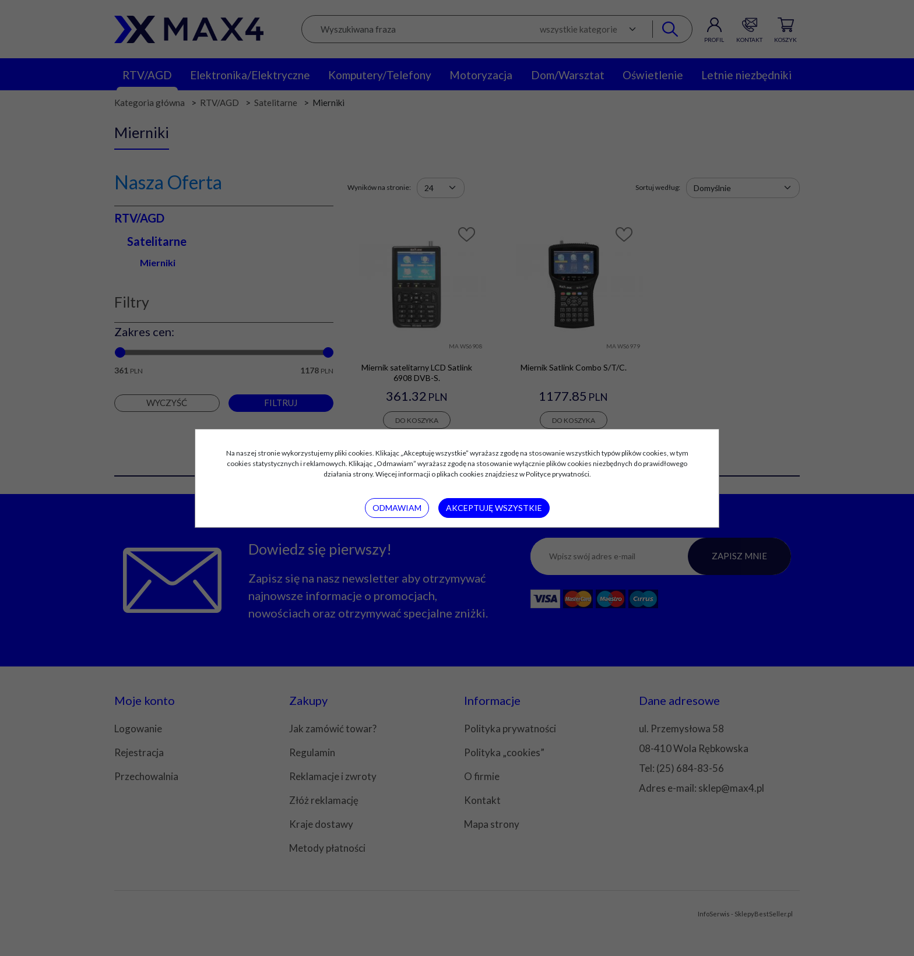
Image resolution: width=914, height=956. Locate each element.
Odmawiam (396, 508)
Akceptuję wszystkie (494, 508)
